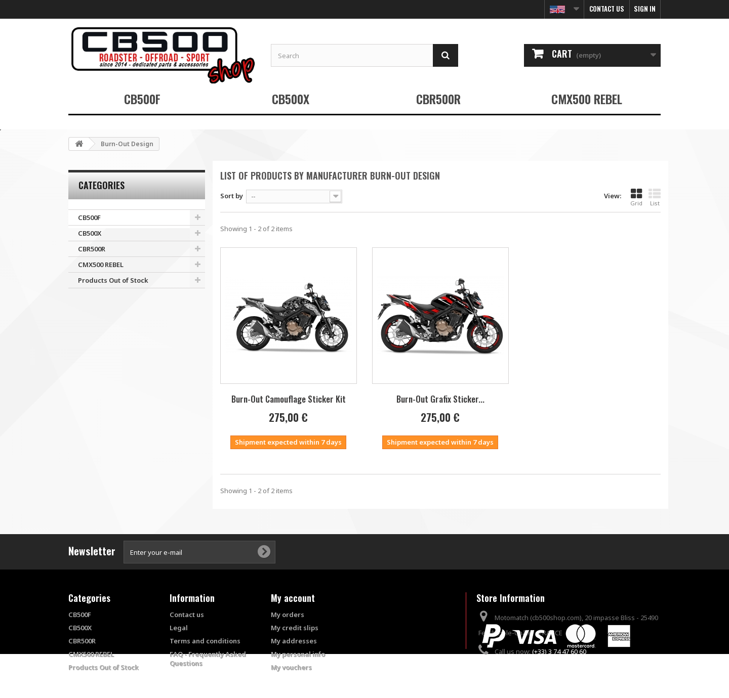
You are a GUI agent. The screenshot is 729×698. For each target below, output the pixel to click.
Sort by (231, 195)
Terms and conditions (205, 640)
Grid (636, 197)
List (655, 197)
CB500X (290, 99)
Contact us (606, 9)
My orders (287, 614)
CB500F (142, 99)
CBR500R (438, 99)
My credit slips (294, 627)
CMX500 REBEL (586, 99)
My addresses (294, 640)
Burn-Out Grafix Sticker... (440, 399)
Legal (179, 627)
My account (293, 597)
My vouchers (291, 667)
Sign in (645, 9)
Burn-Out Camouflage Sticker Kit (288, 399)
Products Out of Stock (113, 280)
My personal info (298, 654)
